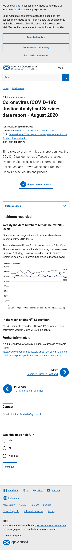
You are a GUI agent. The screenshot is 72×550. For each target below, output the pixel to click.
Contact (35, 505)
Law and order (19, 138)
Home (5, 88)
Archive (22, 505)
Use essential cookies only (36, 47)
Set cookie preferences (36, 55)
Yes (11, 440)
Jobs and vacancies (33, 511)
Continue (9, 466)
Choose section (35, 205)
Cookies (47, 505)
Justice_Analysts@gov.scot (25, 414)
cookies (15, 5)
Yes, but (13, 455)
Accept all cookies (36, 37)
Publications (18, 88)
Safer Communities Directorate (30, 130)
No (10, 448)
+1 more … (51, 130)
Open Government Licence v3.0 (50, 525)
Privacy (51, 511)
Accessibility (9, 505)
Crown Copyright (11, 511)
